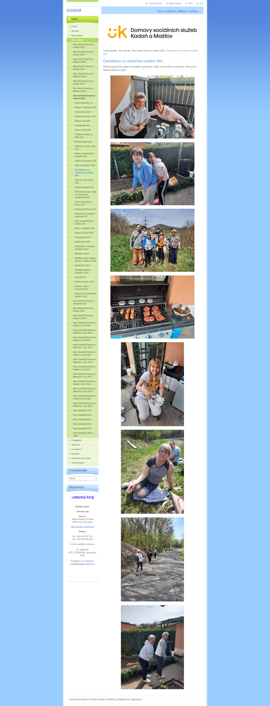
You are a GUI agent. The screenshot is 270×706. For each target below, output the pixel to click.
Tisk (201, 3)
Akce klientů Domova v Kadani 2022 (148, 50)
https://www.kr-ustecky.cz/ (82, 527)
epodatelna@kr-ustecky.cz (82, 564)
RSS (190, 3)
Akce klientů (124, 50)
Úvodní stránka (110, 50)
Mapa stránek (175, 3)
